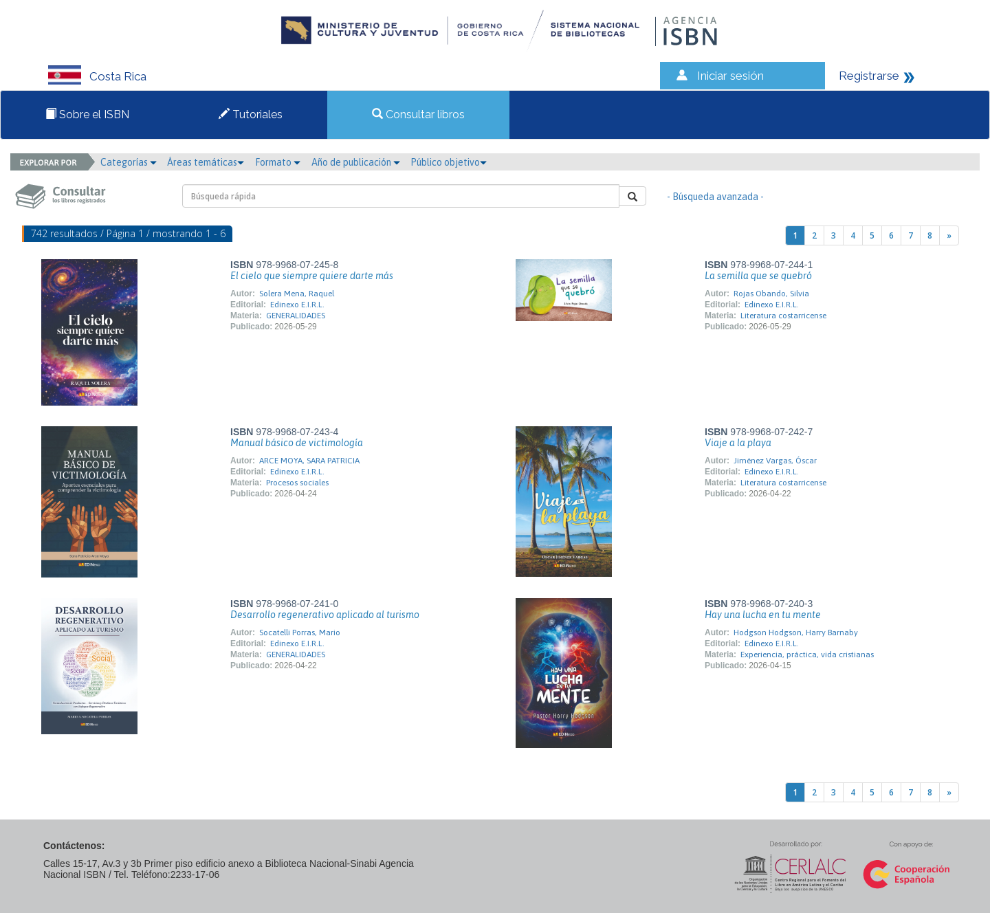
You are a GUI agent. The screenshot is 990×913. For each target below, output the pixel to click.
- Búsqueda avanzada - (715, 196)
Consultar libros (418, 114)
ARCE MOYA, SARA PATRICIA (309, 460)
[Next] (949, 235)
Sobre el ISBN (87, 114)
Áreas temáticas (205, 162)
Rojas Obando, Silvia (771, 293)
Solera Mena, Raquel (296, 293)
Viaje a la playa (738, 442)
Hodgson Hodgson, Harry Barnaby (796, 632)
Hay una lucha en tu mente (763, 614)
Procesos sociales (297, 482)
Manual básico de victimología (296, 442)
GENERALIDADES (295, 315)
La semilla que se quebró (758, 275)
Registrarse (869, 75)
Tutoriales (251, 114)
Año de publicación (355, 162)
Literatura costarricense (783, 315)
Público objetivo (448, 162)
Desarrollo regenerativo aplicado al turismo (324, 614)
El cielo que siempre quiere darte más (311, 275)
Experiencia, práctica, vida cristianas (807, 654)
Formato (277, 162)
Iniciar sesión (730, 75)
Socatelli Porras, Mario (299, 632)
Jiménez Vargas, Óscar (775, 460)
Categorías (128, 162)
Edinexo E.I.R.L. (297, 304)
